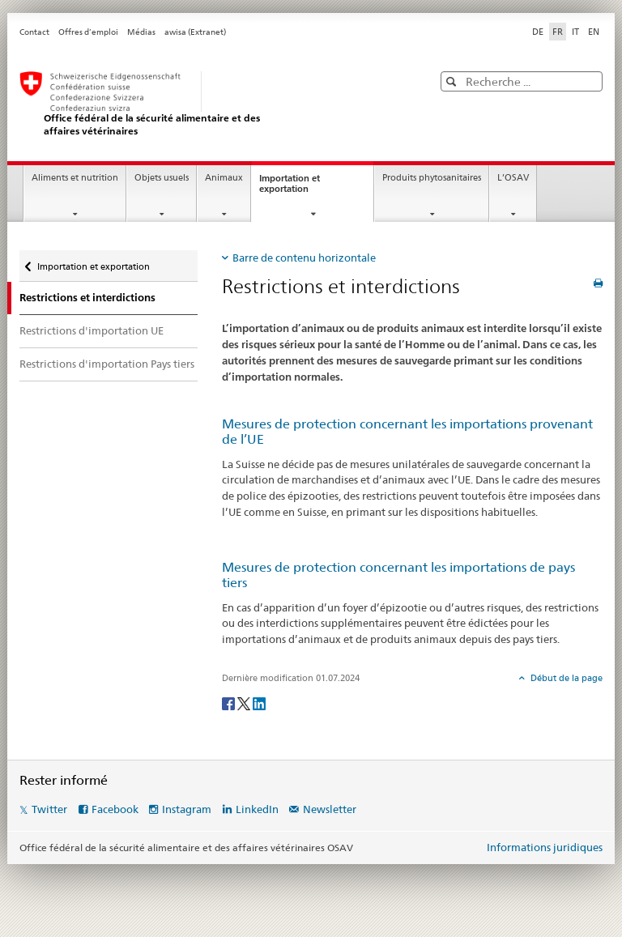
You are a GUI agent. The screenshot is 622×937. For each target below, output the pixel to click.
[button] (453, 81)
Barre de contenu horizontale (304, 257)
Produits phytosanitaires (431, 177)
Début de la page (565, 678)
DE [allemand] (537, 31)
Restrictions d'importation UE (91, 330)
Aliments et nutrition (75, 177)
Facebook (115, 809)
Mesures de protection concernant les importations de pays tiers (398, 575)
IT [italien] (575, 31)
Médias (141, 32)
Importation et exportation (298, 187)
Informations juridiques (545, 847)
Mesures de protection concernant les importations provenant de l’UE (407, 431)
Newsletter (329, 809)
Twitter (49, 809)
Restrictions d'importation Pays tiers (106, 363)
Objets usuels (161, 177)
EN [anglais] (593, 31)
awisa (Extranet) (195, 32)
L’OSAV (513, 177)
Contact (34, 32)
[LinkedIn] (259, 702)
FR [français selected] (557, 31)
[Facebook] (229, 702)
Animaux (224, 177)
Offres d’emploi (88, 32)
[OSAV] (209, 104)
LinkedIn (257, 809)
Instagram (186, 809)
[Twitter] (245, 702)
